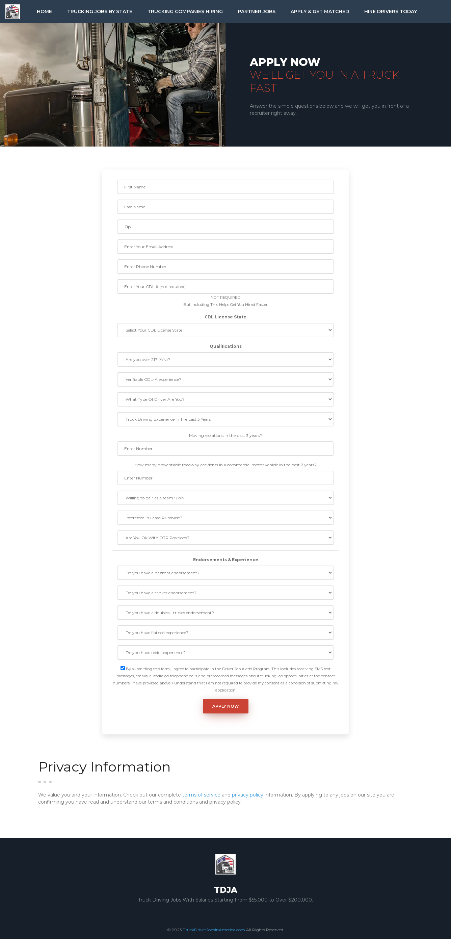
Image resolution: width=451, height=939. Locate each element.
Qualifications (226, 346)
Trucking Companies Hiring (185, 11)
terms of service (201, 795)
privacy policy (247, 795)
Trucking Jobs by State (99, 11)
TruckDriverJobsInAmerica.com (214, 929)
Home (44, 11)
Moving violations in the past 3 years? (225, 435)
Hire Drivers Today (390, 11)
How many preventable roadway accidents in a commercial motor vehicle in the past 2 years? (226, 464)
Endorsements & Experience (225, 559)
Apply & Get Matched (320, 11)
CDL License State (225, 316)
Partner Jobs (256, 11)
